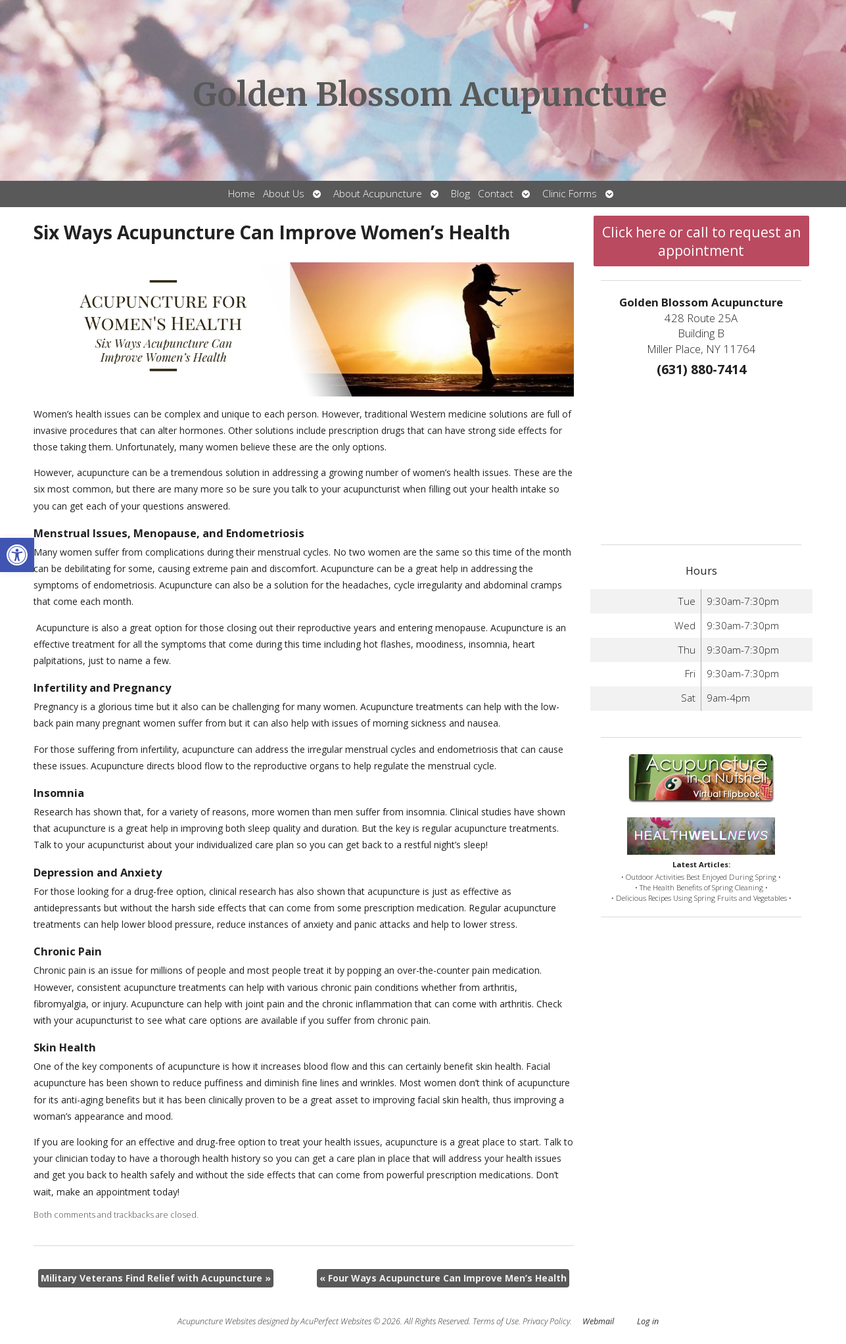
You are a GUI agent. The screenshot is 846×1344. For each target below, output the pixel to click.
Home (241, 194)
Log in (648, 1321)
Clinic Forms (569, 194)
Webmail (598, 1321)
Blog (460, 194)
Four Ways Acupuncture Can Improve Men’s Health (443, 1278)
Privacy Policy (546, 1321)
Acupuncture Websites (216, 1321)
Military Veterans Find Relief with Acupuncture (156, 1278)
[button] (17, 555)
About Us (283, 194)
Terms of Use (496, 1321)
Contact (495, 194)
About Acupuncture (377, 194)
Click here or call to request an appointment (701, 241)
